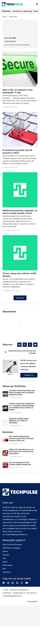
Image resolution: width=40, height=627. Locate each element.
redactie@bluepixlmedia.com (17, 534)
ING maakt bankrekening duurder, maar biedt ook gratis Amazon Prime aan (21, 438)
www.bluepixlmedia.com (13, 596)
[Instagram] (25, 345)
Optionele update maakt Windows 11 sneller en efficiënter (18, 421)
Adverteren (7, 572)
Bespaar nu (29, 375)
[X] (30, 345)
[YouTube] (35, 345)
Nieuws (5, 551)
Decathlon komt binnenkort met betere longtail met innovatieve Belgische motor (22, 393)
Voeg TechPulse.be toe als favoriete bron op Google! (20, 352)
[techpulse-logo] (12, 4)
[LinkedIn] (13, 583)
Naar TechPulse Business (12, 544)
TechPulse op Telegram (11, 548)
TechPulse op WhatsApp (22, 11)
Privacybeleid (32, 601)
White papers (8, 565)
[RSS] (17, 583)
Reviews (6, 555)
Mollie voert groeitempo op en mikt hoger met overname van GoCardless (21, 451)
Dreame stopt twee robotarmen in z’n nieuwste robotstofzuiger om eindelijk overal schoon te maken (21, 407)
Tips (4, 558)
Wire (4, 569)
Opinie (5, 562)
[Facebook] (19, 345)
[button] (37, 4)
